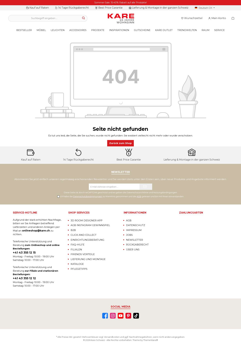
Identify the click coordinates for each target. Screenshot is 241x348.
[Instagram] (112, 315)
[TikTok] (136, 315)
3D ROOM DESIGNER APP (86, 220)
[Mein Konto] (217, 18)
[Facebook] (105, 315)
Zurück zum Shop (120, 143)
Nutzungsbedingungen (165, 192)
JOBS (129, 234)
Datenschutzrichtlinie (137, 192)
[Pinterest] (128, 315)
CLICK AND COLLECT (83, 234)
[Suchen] (83, 18)
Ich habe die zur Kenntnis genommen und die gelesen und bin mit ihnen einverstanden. (122, 196)
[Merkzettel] (192, 18)
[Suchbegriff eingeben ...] (44, 18)
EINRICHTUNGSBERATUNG (87, 239)
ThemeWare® (150, 340)
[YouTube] (120, 315)
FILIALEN (76, 249)
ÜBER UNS (133, 249)
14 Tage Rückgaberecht (73, 7)
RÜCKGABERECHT (137, 244)
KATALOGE (77, 263)
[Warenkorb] (232, 18)
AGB (139, 196)
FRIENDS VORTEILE (83, 254)
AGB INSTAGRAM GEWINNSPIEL (90, 225)
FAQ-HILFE (77, 244)
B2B (73, 230)
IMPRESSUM (134, 230)
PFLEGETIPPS (79, 268)
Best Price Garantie (110, 7)
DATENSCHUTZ (135, 225)
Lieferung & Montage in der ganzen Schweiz (160, 7)
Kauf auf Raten (39, 7)
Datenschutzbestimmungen (87, 196)
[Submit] (146, 187)
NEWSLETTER (134, 239)
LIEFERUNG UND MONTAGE (88, 259)
